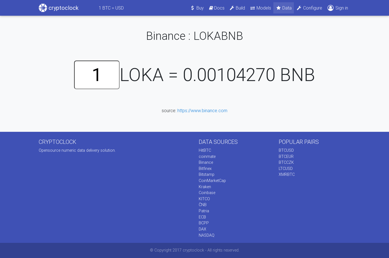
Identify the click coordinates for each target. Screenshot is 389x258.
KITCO (204, 198)
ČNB (203, 204)
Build (237, 8)
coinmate (207, 156)
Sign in (337, 8)
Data (284, 8)
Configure (309, 8)
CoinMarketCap (212, 180)
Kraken (205, 186)
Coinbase (207, 192)
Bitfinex (205, 168)
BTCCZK (286, 162)
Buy (197, 8)
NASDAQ (206, 235)
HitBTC (205, 150)
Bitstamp (206, 174)
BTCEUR (286, 156)
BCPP (204, 222)
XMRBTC (287, 174)
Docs (216, 8)
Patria (204, 210)
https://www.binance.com (202, 110)
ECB (202, 217)
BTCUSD (286, 150)
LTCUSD (286, 168)
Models (260, 8)
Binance (206, 162)
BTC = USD (111, 8)
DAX (202, 229)
